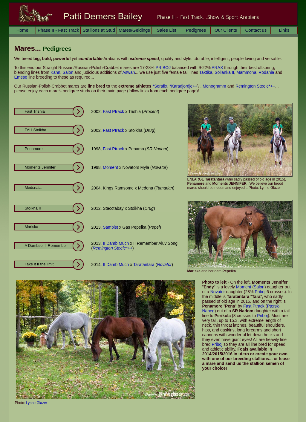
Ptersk (273, 306)
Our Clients (226, 30)
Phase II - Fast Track (58, 30)
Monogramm (214, 86)
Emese (20, 77)
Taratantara (143, 264)
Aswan (128, 72)
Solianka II (224, 72)
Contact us (256, 30)
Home (22, 30)
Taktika (205, 72)
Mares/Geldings (134, 30)
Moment (110, 167)
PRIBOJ (163, 67)
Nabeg (208, 310)
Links (284, 30)
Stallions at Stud (98, 30)
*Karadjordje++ (183, 86)
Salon (67, 72)
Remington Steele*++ (255, 86)
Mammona (246, 72)
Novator (164, 264)
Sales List (166, 30)
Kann (55, 72)
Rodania (266, 72)
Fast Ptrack (113, 111)
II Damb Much (116, 243)
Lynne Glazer (36, 403)
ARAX (217, 67)
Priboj (260, 291)
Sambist (110, 227)
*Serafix (159, 86)
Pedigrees (196, 30)
